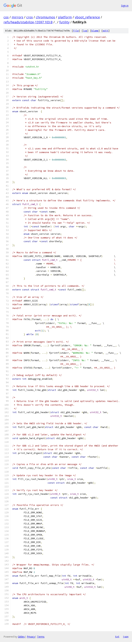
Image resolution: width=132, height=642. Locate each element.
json (125, 636)
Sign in (124, 5)
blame (94, 30)
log (85, 30)
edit (105, 30)
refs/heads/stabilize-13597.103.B (28, 22)
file (76, 30)
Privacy (31, 636)
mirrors (17, 17)
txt (117, 636)
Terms (40, 636)
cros (29, 17)
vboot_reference (87, 17)
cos (6, 17)
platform (65, 17)
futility (64, 22)
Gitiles (21, 636)
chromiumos (45, 17)
